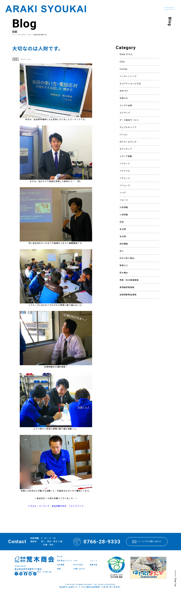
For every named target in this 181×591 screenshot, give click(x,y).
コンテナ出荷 (126, 105)
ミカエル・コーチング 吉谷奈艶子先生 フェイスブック (56, 506)
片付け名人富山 (127, 258)
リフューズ (125, 185)
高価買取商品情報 (128, 295)
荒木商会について (65, 561)
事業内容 (93, 565)
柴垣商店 (124, 244)
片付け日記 (21, 35)
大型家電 (124, 207)
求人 (122, 251)
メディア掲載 (126, 156)
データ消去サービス (129, 120)
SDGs (122, 62)
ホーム (60, 557)
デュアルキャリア (128, 127)
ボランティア (126, 149)
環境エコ (124, 265)
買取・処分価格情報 (129, 280)
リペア (123, 193)
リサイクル (125, 171)
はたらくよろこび (128, 142)
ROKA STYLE (126, 54)
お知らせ (124, 98)
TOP (13, 35)
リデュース (125, 178)
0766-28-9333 (96, 542)
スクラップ (125, 113)
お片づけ (124, 91)
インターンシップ (128, 76)
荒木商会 (124, 273)
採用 (59, 569)
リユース (124, 200)
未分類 (123, 229)
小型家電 (124, 215)
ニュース (93, 561)
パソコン (124, 135)
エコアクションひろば (130, 84)
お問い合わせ (79, 569)
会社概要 (61, 565)
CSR (75, 561)
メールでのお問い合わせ (146, 541)
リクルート (125, 164)
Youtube (124, 69)
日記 (122, 222)
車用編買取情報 (127, 287)
